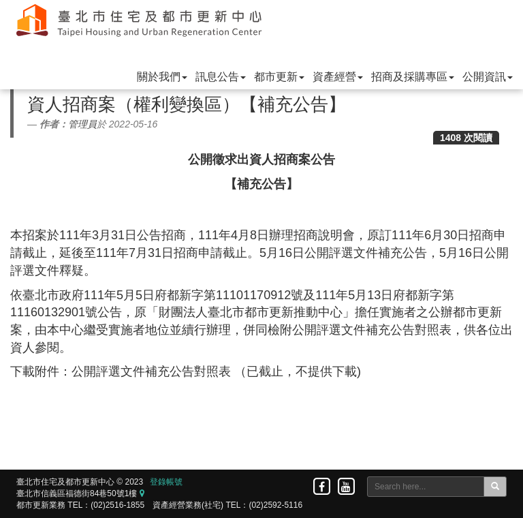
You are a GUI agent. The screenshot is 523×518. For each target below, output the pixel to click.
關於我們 (162, 76)
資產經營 (338, 76)
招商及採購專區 (412, 76)
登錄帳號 (166, 482)
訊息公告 (220, 76)
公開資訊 (487, 76)
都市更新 (279, 76)
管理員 (82, 124)
